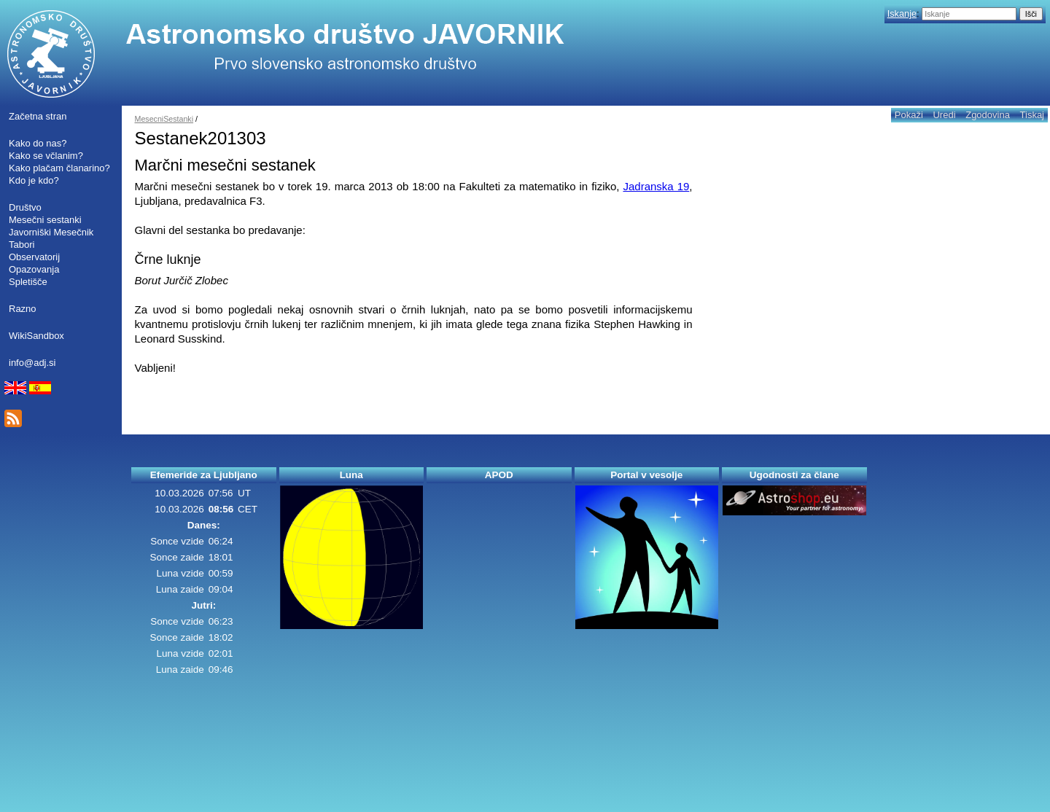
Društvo (25, 207)
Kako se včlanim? (46, 155)
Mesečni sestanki (45, 219)
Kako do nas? (38, 143)
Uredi (944, 114)
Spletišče (28, 281)
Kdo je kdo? (34, 180)
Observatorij (34, 256)
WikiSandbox (36, 335)
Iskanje (902, 13)
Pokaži (909, 114)
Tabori (21, 244)
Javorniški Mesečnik (51, 232)
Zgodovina (987, 114)
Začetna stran (38, 116)
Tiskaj (1032, 114)
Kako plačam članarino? (59, 168)
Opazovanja (34, 269)
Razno (22, 308)
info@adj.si (32, 362)
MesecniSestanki (164, 118)
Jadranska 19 (656, 186)
